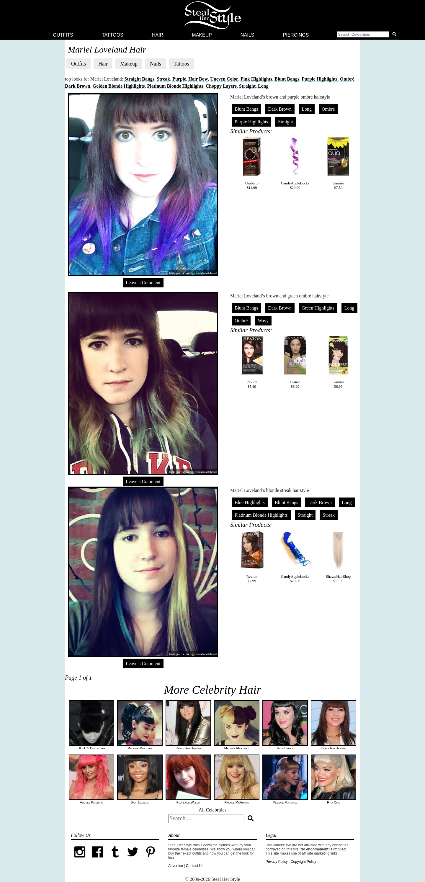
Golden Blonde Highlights (119, 86)
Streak (163, 78)
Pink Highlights (256, 78)
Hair (157, 34)
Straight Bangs (139, 78)
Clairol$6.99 (295, 362)
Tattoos (112, 34)
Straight (247, 86)
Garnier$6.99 (338, 362)
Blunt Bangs (286, 78)
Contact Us (194, 866)
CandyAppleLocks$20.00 (295, 163)
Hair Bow (198, 78)
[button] (367, 35)
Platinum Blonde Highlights (175, 86)
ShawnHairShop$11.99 (338, 556)
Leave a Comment (143, 282)
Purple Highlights (319, 78)
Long (263, 86)
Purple (179, 78)
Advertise (175, 866)
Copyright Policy (303, 862)
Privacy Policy (277, 862)
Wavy (263, 320)
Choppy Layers (221, 86)
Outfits (63, 34)
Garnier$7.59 (338, 163)
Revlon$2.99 (251, 556)
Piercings (296, 34)
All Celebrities (212, 809)
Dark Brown (77, 86)
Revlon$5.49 (251, 362)
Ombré (347, 78)
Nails (247, 34)
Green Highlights (318, 307)
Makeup (202, 34)
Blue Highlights (250, 502)
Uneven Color (224, 78)
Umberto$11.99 (251, 163)
